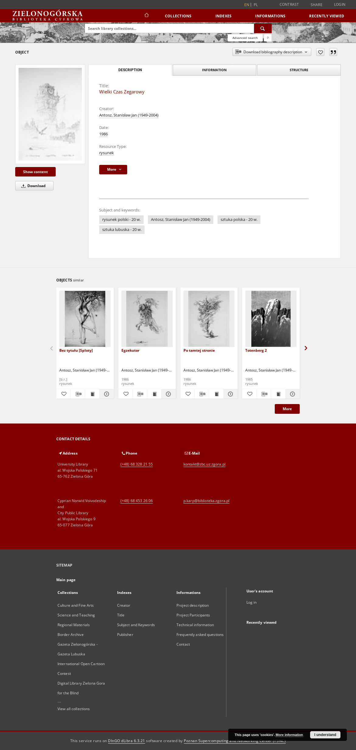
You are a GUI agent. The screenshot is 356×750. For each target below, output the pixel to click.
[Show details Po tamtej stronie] (230, 394)
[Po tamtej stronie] (209, 319)
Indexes (223, 16)
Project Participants (193, 615)
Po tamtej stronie (199, 350)
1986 (103, 134)
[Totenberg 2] (271, 319)
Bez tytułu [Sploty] (76, 350)
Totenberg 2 (256, 350)
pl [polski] (256, 5)
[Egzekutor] (147, 319)
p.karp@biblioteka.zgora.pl (206, 500)
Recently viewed (326, 16)
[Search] (263, 28)
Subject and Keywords (136, 624)
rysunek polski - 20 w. (121, 219)
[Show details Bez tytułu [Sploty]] (106, 394)
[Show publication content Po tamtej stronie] (216, 394)
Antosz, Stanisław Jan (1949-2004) (129, 115)
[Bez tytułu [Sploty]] (85, 319)
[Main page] (146, 16)
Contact (183, 644)
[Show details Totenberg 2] (292, 394)
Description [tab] (130, 70)
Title (121, 615)
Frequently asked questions (200, 634)
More (287, 408)
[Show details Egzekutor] (168, 394)
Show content (35, 171)
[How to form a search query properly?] (268, 37)
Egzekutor (130, 350)
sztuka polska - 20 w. (239, 219)
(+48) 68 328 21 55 (136, 464)
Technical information (195, 624)
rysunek (106, 152)
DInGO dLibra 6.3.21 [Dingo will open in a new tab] (126, 740)
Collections (178, 16)
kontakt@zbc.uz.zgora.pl (204, 464)
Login (339, 4)
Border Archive (71, 634)
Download (32, 185)
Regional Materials (74, 624)
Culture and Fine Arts (76, 605)
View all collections (74, 708)
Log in (251, 602)
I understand (325, 735)
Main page (65, 579)
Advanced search (245, 38)
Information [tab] (214, 70)
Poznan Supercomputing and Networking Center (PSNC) (235, 740)
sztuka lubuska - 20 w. (121, 229)
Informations (270, 16)
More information (289, 735)
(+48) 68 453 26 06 (136, 500)
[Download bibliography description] (78, 394)
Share (317, 4)
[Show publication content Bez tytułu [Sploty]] (92, 394)
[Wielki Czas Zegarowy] (50, 114)
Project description (192, 605)
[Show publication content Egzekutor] (154, 394)
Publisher (125, 634)
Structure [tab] (299, 70)
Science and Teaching (76, 615)
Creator (124, 605)
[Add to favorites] (320, 52)
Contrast (289, 4)
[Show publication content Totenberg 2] (278, 394)
